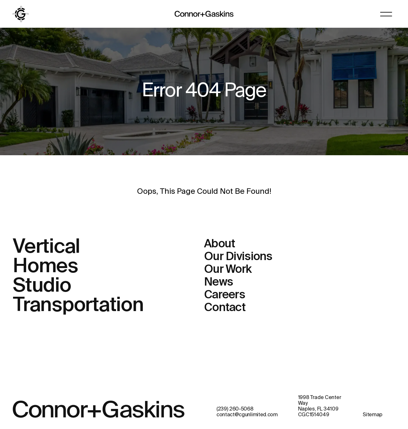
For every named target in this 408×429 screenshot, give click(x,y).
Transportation (78, 306)
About (219, 244)
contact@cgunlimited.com (247, 415)
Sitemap (372, 415)
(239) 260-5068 (234, 409)
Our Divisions (238, 257)
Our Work (227, 269)
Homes (45, 267)
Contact (224, 308)
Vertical (46, 247)
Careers (224, 295)
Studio (42, 286)
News (218, 282)
